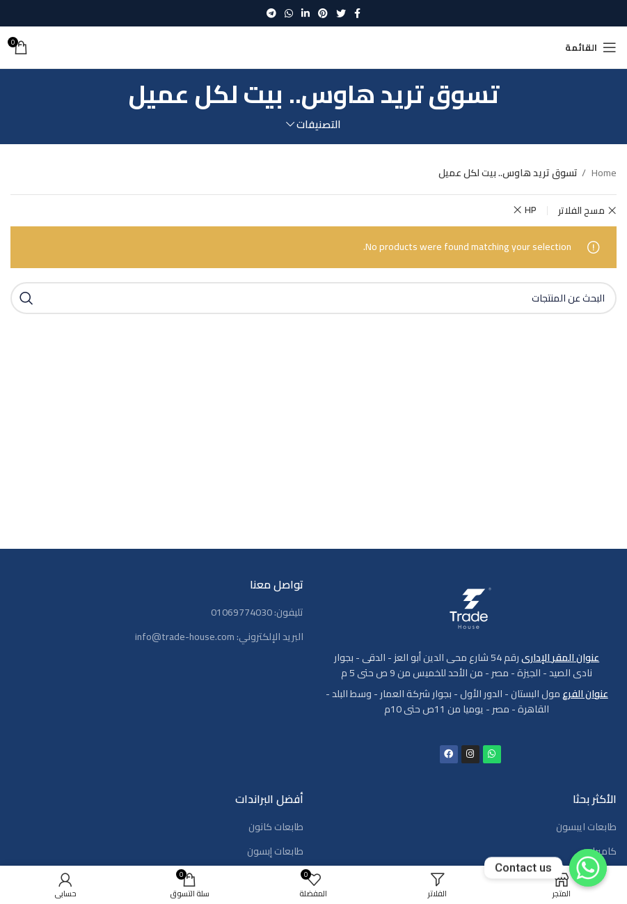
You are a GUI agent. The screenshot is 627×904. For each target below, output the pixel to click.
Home (603, 172)
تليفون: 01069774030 (257, 613)
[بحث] (313, 298)
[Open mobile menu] (591, 47)
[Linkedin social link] (305, 13)
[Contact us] (588, 868)
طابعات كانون (275, 827)
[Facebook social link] (357, 13)
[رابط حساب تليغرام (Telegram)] (271, 13)
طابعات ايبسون (586, 827)
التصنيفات (318, 124)
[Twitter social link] (341, 13)
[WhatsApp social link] (288, 13)
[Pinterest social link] (323, 13)
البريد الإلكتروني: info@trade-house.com (219, 637)
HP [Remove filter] (531, 210)
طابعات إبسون (275, 852)
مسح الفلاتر (581, 210)
